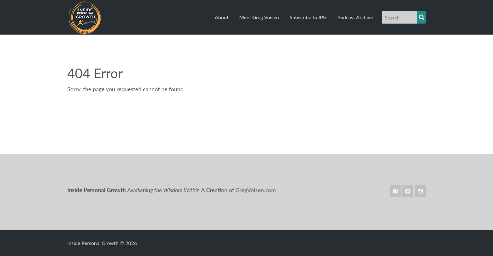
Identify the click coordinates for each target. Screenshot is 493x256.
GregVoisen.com (255, 189)
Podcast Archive (355, 17)
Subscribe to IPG (308, 17)
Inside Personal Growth (108, 17)
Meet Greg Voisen (259, 17)
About (222, 17)
